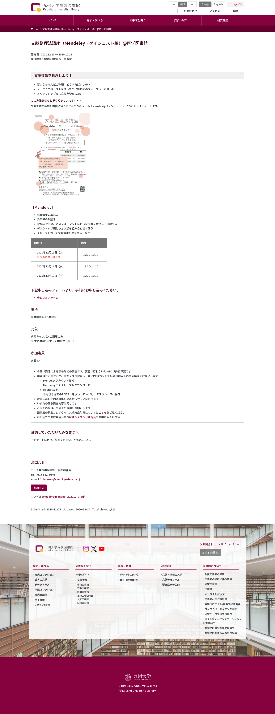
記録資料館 (83, 602)
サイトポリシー (228, 544)
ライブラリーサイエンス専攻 (221, 609)
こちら (103, 412)
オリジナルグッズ (215, 594)
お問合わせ (190, 11)
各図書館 (82, 580)
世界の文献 (41, 579)
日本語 (205, 4)
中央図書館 (83, 584)
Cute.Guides (42, 604)
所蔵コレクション (45, 589)
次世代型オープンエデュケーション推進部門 (222, 621)
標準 (182, 4)
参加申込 (38, 488)
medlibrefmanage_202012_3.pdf (64, 496)
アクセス (214, 11)
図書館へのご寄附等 (216, 599)
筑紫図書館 (83, 599)
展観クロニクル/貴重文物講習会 (222, 604)
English (218, 4)
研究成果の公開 (171, 584)
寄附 (235, 11)
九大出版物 (41, 594)
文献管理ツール (171, 579)
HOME (52, 20)
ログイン (237, 4)
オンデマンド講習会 (84, 417)
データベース (42, 584)
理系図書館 (83, 588)
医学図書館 (83, 592)
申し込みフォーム (47, 297)
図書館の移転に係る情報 (218, 579)
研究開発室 (211, 584)
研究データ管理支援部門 (218, 614)
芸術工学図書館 (85, 595)
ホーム (34, 29)
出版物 (208, 589)
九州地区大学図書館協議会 (220, 628)
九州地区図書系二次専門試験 (221, 633)
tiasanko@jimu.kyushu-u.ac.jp (62, 479)
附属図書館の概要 (215, 574)
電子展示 (40, 599)
